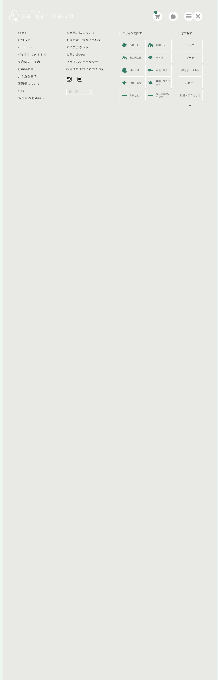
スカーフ (190, 82)
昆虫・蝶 (134, 70)
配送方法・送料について (84, 40)
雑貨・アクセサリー (190, 97)
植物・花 (134, 45)
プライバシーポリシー (82, 61)
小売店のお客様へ (31, 98)
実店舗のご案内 (29, 61)
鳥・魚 (159, 57)
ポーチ (190, 57)
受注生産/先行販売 (162, 95)
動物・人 (160, 45)
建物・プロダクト (163, 83)
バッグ (190, 45)
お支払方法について (80, 32)
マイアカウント (77, 47)
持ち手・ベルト (190, 70)
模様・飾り (135, 83)
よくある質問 (27, 76)
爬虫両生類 (135, 57)
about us (25, 47)
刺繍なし (134, 95)
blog (21, 90)
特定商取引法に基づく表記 (85, 69)
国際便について (29, 83)
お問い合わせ (76, 54)
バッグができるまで (32, 54)
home (22, 32)
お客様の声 (26, 69)
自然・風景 (162, 70)
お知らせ (24, 40)
